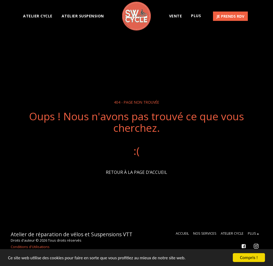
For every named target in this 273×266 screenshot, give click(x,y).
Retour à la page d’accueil (136, 172)
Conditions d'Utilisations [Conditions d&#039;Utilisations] (30, 246)
